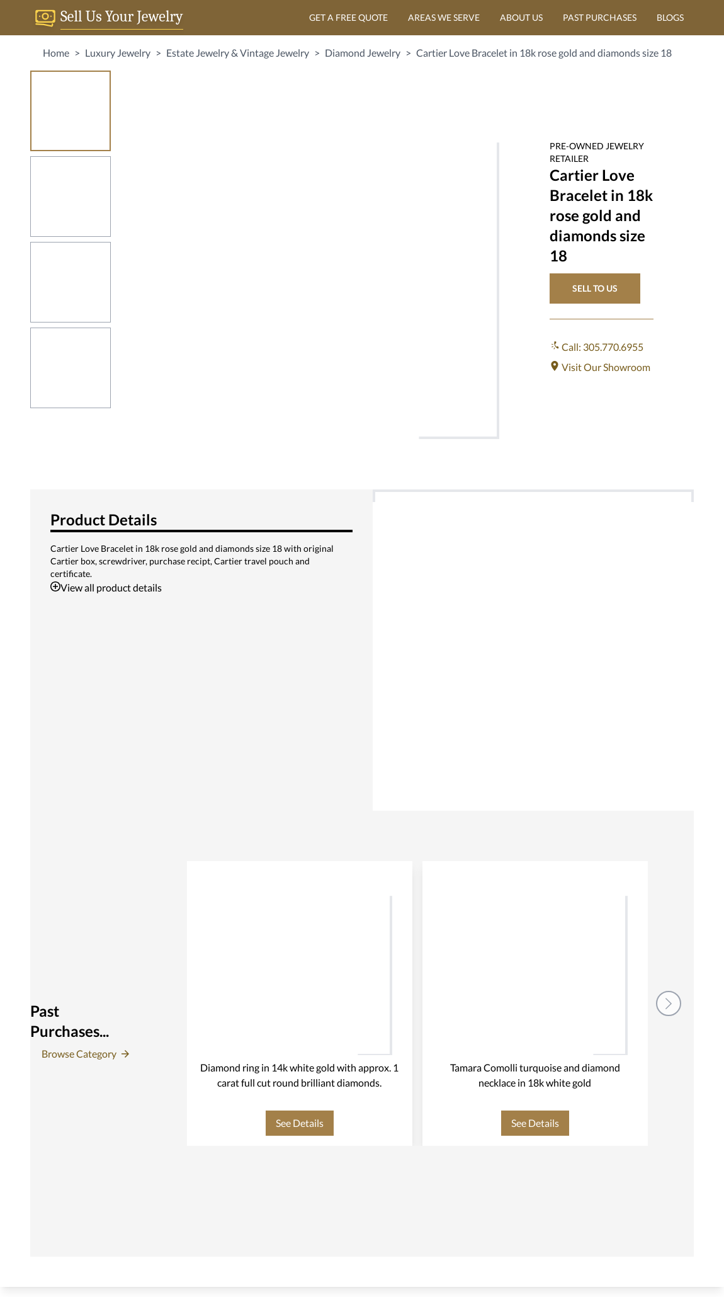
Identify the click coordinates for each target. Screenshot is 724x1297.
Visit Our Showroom (600, 367)
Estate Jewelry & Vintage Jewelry (237, 53)
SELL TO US (595, 288)
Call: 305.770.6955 (596, 347)
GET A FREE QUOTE (348, 17)
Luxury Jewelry (117, 53)
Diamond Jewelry (362, 53)
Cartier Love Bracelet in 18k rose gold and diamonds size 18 (544, 53)
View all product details (106, 587)
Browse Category (85, 1054)
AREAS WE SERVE (444, 17)
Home (56, 53)
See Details (300, 1123)
